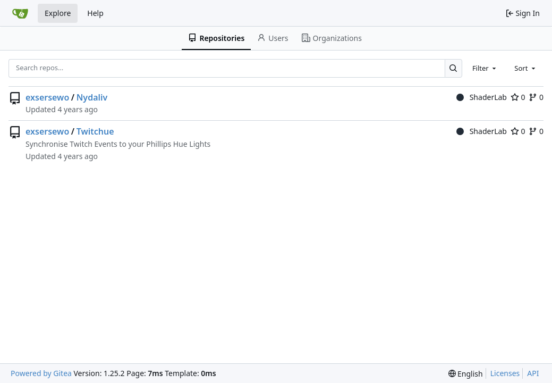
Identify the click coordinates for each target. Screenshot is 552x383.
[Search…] (453, 68)
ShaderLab (481, 97)
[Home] (20, 13)
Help (95, 13)
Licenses (505, 373)
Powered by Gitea (41, 373)
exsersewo (47, 97)
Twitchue (95, 131)
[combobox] (485, 68)
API (533, 373)
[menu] (465, 374)
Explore (58, 13)
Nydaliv (92, 97)
